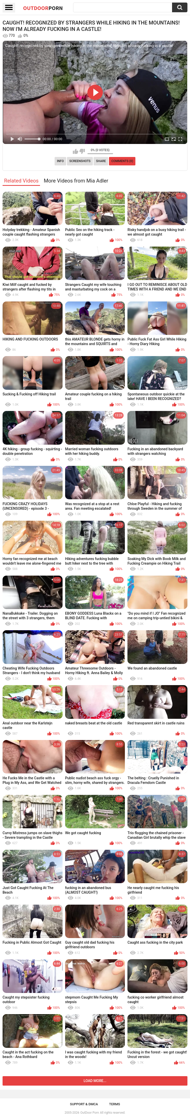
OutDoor (43, 7)
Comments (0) (122, 161)
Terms (114, 1104)
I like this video (75, 151)
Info (60, 161)
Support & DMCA (84, 1104)
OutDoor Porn (89, 1112)
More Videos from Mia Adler (76, 181)
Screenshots (80, 161)
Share (101, 161)
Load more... (95, 1081)
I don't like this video (82, 151)
